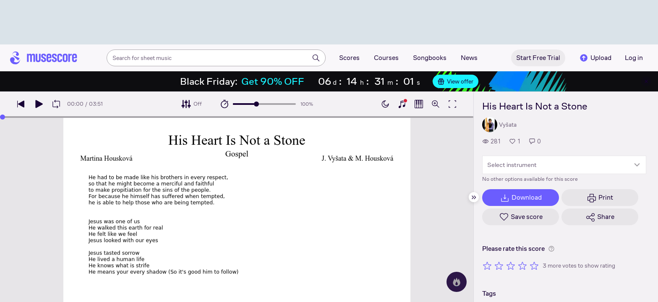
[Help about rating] (551, 249)
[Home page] (43, 58)
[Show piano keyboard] (402, 104)
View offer (455, 81)
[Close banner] (646, 81)
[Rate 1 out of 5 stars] (487, 265)
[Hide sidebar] (474, 197)
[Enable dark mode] (385, 104)
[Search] (316, 58)
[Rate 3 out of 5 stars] (511, 265)
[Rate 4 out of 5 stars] (522, 265)
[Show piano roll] (418, 104)
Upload (595, 58)
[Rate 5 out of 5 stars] (534, 265)
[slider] (256, 104)
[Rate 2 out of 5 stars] (499, 265)
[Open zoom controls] (435, 104)
